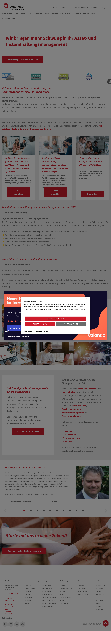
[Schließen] (86, 298)
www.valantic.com (15, 329)
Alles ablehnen (71, 324)
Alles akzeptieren (55, 319)
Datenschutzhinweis (41, 332)
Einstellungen (40, 324)
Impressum (25, 336)
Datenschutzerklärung (14, 336)
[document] (55, 308)
